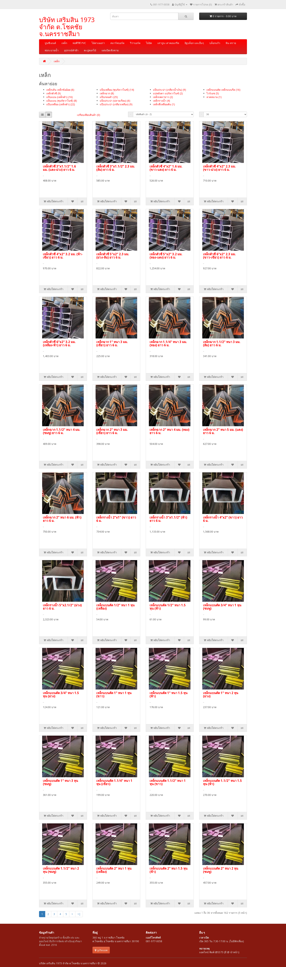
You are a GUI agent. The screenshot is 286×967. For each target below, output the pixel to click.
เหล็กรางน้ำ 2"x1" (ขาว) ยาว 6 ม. (116, 519)
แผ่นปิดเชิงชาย (110, 50)
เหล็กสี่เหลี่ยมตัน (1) (164, 104)
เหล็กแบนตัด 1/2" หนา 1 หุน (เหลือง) (115, 607)
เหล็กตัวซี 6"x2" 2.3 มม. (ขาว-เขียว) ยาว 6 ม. (219, 256)
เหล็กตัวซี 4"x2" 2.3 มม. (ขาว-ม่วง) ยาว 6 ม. (219, 168)
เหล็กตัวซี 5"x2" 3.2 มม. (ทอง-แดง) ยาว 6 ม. (166, 256)
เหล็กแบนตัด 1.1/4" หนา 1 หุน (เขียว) (114, 782)
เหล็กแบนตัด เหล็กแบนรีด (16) (223, 89)
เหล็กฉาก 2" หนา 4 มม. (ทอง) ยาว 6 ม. (169, 431)
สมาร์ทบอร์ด (117, 43)
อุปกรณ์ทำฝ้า (71, 50)
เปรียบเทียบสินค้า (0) (88, 115)
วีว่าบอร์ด (135, 43)
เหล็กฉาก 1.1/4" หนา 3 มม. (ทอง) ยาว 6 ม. (168, 343)
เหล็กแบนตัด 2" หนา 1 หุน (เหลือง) (114, 870)
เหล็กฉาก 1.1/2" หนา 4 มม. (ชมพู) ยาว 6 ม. (61, 431)
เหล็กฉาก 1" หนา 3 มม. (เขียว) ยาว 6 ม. (112, 343)
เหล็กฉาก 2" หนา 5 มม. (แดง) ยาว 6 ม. (223, 431)
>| (79, 914)
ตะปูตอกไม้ (90, 50)
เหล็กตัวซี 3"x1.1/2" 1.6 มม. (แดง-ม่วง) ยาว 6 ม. (59, 168)
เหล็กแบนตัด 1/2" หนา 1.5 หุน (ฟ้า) (168, 607)
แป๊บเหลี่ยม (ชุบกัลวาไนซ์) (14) (117, 89)
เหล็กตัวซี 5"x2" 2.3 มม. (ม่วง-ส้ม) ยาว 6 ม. (112, 256)
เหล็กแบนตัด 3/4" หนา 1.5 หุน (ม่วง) (61, 694)
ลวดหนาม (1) (214, 97)
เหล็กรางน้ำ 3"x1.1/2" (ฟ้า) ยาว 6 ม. (168, 519)
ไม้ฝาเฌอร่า (98, 43)
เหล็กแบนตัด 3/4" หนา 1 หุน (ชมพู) (222, 607)
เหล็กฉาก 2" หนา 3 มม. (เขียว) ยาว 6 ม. (112, 431)
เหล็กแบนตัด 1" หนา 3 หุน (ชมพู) (60, 782)
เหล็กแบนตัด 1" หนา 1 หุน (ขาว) (114, 694)
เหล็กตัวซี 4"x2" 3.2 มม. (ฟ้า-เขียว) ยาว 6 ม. (63, 256)
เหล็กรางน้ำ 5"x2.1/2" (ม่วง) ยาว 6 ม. (62, 607)
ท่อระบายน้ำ (52, 50)
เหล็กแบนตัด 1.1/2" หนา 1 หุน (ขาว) (168, 782)
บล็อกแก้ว (214, 43)
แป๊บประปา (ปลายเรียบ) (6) (115, 100)
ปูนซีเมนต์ (50, 43)
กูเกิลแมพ (101, 950)
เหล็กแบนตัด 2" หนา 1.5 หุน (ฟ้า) (169, 870)
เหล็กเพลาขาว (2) (163, 97)
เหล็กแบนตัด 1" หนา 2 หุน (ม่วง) (220, 694)
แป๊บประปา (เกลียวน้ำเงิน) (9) (169, 89)
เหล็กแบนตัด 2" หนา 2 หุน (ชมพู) (220, 870)
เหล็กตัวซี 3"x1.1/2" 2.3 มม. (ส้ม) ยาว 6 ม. (115, 168)
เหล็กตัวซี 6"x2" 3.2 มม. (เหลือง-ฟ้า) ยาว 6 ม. (59, 343)
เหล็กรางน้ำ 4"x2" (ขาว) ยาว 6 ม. (223, 519)
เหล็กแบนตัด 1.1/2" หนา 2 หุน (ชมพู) (61, 870)
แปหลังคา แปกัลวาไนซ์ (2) (168, 93)
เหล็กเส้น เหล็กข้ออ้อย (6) (60, 89)
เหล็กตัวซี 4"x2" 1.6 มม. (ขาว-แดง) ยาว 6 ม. (166, 168)
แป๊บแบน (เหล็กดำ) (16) (59, 97)
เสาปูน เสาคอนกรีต (168, 43)
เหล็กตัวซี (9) (53, 93)
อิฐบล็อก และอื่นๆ (194, 43)
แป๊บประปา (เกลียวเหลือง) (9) (116, 104)
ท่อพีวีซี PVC (79, 43)
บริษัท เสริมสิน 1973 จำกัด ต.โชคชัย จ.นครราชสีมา (67, 26)
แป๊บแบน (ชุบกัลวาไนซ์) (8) (61, 100)
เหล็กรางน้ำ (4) (161, 100)
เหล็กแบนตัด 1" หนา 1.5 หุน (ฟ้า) (169, 694)
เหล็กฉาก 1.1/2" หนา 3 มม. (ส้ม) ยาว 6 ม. (221, 343)
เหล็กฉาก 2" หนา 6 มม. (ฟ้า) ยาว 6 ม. (62, 519)
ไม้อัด (149, 43)
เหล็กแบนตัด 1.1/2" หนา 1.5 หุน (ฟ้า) (222, 782)
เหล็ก (64, 43)
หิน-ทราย (231, 43)
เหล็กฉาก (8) (107, 93)
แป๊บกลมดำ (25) (109, 97)
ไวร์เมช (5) (212, 93)
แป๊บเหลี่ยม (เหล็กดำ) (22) (60, 104)
